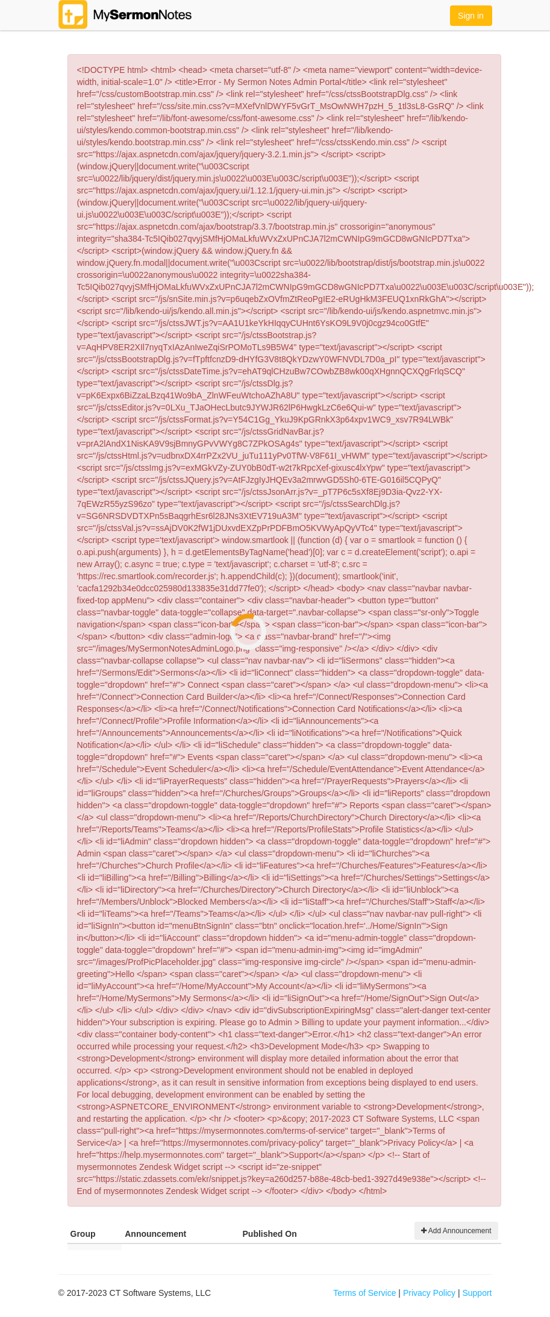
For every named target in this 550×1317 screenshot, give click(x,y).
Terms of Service (364, 1293)
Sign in (471, 15)
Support (477, 1293)
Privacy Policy (429, 1293)
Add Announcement (456, 1231)
